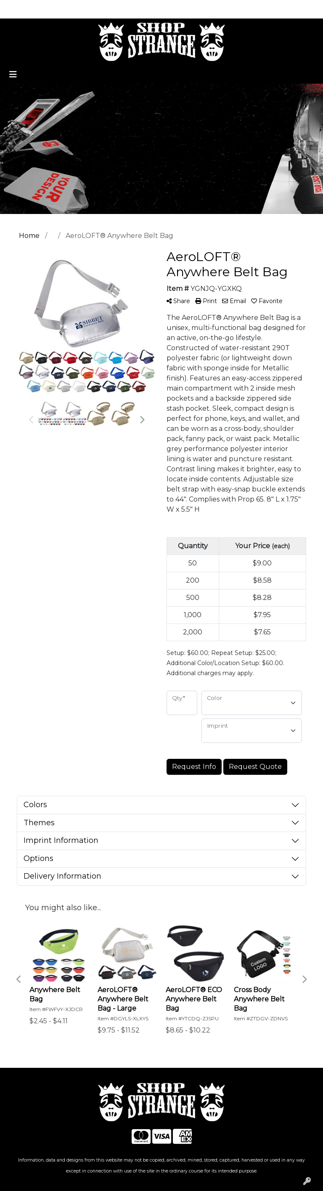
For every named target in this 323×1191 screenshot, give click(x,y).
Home (18, 9)
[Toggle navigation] (13, 74)
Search (206, 9)
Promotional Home (66, 9)
